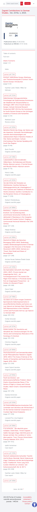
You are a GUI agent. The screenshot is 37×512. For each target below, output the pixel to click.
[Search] (21, 3)
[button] (33, 4)
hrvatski (27, 3)
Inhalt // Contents (9, 61)
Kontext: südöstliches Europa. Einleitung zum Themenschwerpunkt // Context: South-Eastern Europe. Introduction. (18, 79)
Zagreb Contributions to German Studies (16, 11)
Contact (27, 504)
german (9, 74)
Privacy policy (27, 502)
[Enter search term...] (13, 3)
